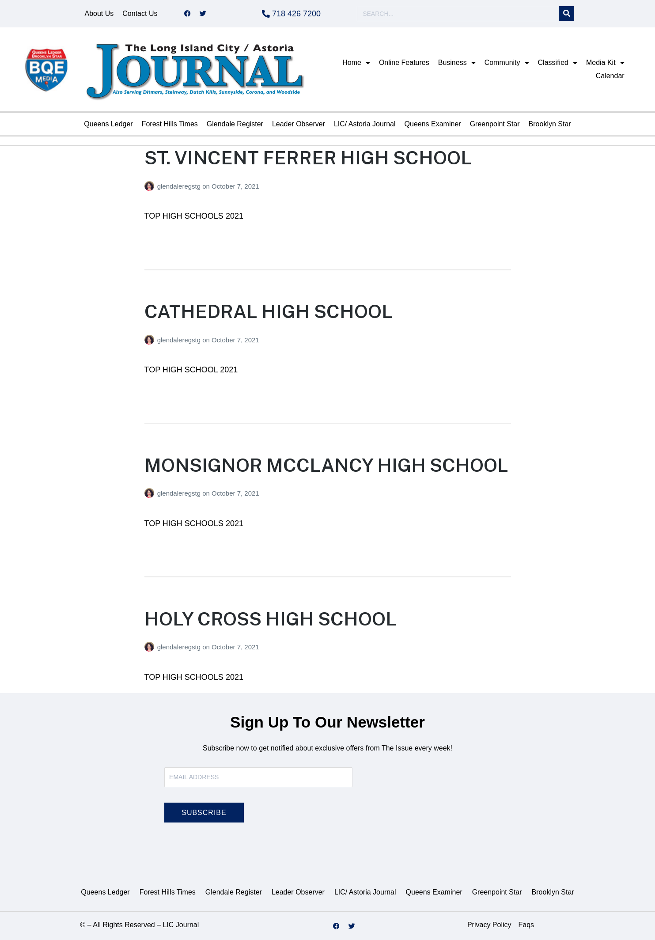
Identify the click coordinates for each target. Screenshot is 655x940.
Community (507, 62)
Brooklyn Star (550, 124)
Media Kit (605, 62)
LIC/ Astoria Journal (365, 124)
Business (457, 62)
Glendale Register (235, 124)
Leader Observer (298, 124)
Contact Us (139, 13)
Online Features (404, 62)
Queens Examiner (433, 124)
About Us (99, 13)
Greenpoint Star (495, 124)
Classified (557, 62)
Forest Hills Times (170, 124)
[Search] (566, 14)
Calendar (610, 76)
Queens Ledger (108, 124)
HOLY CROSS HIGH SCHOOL (270, 618)
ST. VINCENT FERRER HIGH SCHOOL (308, 157)
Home (356, 62)
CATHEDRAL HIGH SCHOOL (268, 311)
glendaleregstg (180, 186)
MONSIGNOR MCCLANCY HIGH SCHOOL (326, 465)
